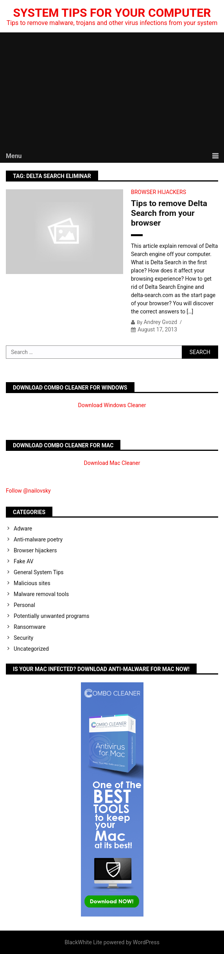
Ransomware (30, 627)
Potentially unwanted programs (52, 616)
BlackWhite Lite (83, 942)
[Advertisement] (112, 91)
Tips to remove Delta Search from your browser (169, 213)
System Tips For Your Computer (112, 13)
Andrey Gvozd (160, 322)
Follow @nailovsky (28, 491)
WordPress (146, 942)
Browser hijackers (158, 192)
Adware (23, 528)
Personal (24, 605)
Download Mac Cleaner (112, 463)
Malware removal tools (41, 594)
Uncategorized (31, 649)
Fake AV (23, 561)
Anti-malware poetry (38, 539)
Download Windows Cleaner (112, 405)
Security (23, 638)
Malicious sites (32, 583)
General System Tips (39, 572)
